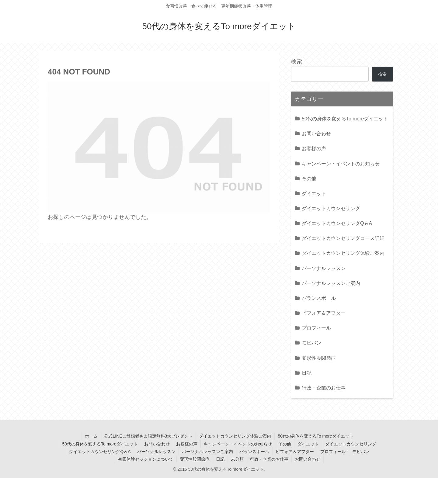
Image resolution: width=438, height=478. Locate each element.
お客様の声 (186, 444)
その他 (284, 444)
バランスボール (254, 451)
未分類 (237, 459)
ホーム (91, 436)
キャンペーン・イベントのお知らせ (238, 444)
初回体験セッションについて (145, 459)
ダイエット (308, 444)
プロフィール (333, 451)
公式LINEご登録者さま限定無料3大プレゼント (148, 436)
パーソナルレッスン (156, 451)
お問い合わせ (157, 444)
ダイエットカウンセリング (350, 444)
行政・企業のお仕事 (269, 459)
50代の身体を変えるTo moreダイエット (315, 436)
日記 (220, 459)
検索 (296, 61)
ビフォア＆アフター (295, 451)
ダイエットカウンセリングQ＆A (99, 451)
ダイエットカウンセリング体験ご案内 (235, 436)
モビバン (360, 451)
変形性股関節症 (195, 459)
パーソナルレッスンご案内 (207, 451)
